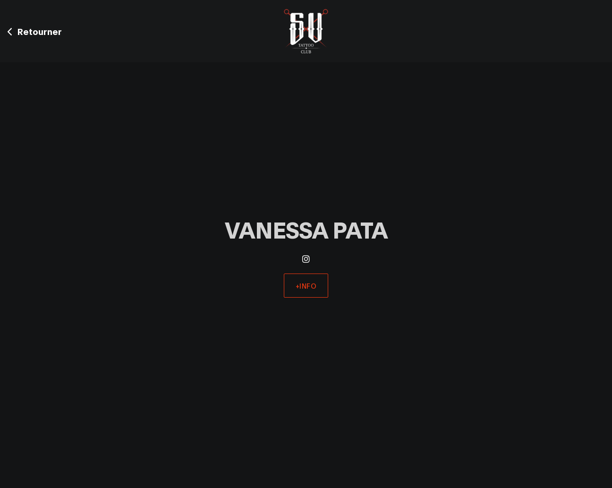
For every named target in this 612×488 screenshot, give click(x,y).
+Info (306, 285)
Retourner (35, 31)
